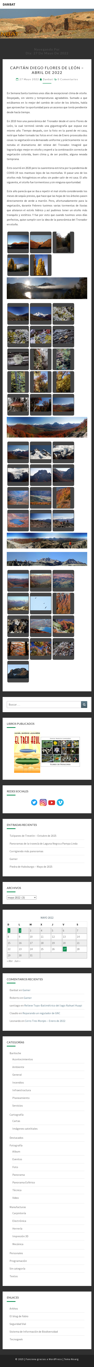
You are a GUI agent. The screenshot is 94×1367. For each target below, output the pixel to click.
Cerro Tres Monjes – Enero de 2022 (45, 1021)
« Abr (10, 961)
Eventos (17, 1159)
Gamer (14, 859)
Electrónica (19, 1221)
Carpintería (19, 1213)
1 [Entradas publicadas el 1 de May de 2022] (9, 930)
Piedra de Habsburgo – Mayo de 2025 (31, 866)
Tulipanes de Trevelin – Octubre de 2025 (33, 835)
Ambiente (18, 1067)
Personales (16, 1253)
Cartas (16, 1121)
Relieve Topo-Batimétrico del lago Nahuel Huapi (53, 1005)
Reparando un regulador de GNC (41, 1013)
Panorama (18, 1174)
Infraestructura (21, 1090)
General (17, 1074)
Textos (14, 1276)
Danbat (48, 79)
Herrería (17, 1228)
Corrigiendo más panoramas (26, 851)
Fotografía (16, 1145)
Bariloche (15, 1053)
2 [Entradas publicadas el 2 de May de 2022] (20, 930)
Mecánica (17, 1244)
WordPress (55, 1359)
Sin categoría (17, 1268)
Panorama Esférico (23, 1182)
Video (15, 1197)
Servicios (17, 1105)
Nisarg (75, 1359)
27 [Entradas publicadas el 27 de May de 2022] (64, 949)
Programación (18, 1261)
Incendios (18, 1082)
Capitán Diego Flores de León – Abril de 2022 (47, 70)
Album (16, 1151)
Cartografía (17, 1114)
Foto (15, 1167)
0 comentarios (68, 79)
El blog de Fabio (19, 1316)
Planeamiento (21, 1098)
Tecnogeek (16, 1339)
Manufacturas (18, 1207)
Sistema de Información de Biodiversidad (34, 1331)
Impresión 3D (20, 1236)
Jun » (17, 961)
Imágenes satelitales (25, 1128)
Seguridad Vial (18, 1324)
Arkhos (14, 1308)
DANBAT (9, 4)
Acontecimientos (22, 1059)
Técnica (16, 1190)
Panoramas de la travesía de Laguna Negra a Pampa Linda (43, 843)
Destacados (16, 1137)
